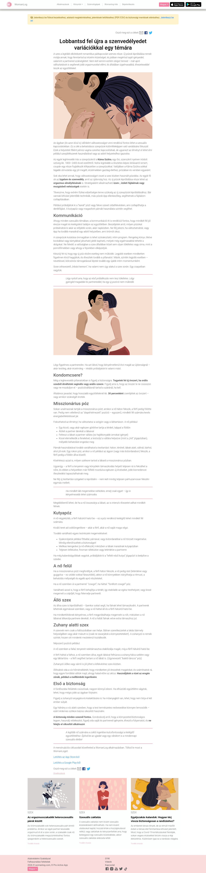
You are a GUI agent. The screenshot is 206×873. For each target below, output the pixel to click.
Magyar (163, 4)
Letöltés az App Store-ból (66, 757)
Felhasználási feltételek (39, 862)
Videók (108, 862)
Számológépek (93, 4)
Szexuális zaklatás (90, 817)
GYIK (107, 858)
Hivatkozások (59, 773)
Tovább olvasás (33, 844)
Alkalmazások (63, 4)
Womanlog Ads (111, 4)
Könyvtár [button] (77, 4)
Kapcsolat (110, 865)
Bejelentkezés (128, 4)
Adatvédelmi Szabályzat (39, 858)
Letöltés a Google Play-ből (66, 762)
